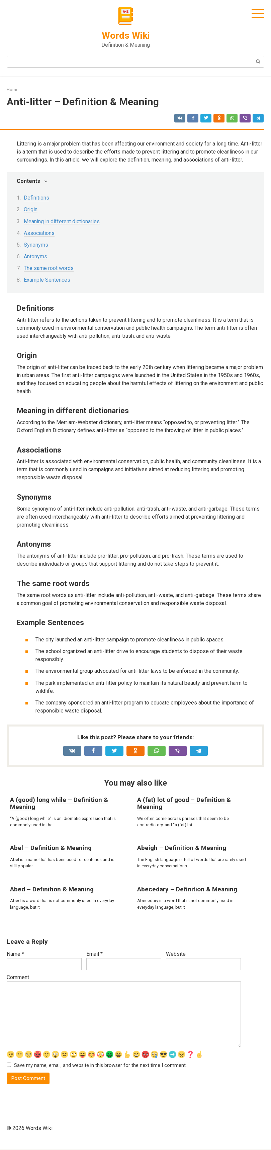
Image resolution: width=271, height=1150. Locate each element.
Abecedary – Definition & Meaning (187, 889)
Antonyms (35, 256)
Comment (18, 977)
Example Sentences (47, 280)
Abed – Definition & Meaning (52, 889)
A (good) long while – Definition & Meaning (59, 803)
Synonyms (36, 245)
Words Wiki (126, 35)
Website (176, 954)
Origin (30, 209)
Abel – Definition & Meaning (51, 848)
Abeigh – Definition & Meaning (181, 848)
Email (94, 954)
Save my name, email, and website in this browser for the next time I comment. (100, 1066)
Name (15, 954)
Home (12, 89)
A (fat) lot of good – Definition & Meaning (184, 803)
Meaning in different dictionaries (62, 221)
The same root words (49, 268)
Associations (39, 233)
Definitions (36, 198)
